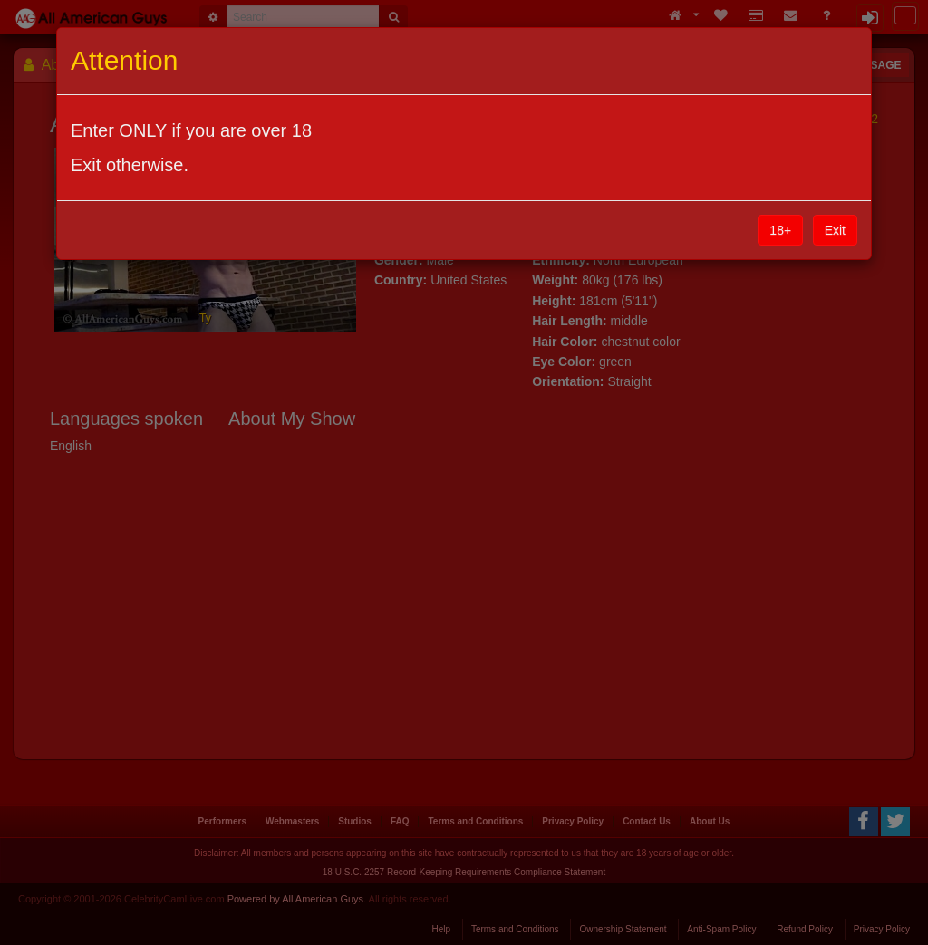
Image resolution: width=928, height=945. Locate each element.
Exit (835, 230)
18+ (780, 230)
